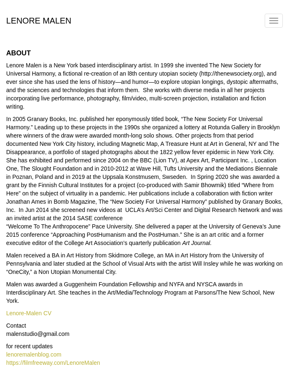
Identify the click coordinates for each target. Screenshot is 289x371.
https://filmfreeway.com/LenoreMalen (53, 362)
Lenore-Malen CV (29, 313)
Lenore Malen (38, 19)
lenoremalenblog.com (33, 354)
